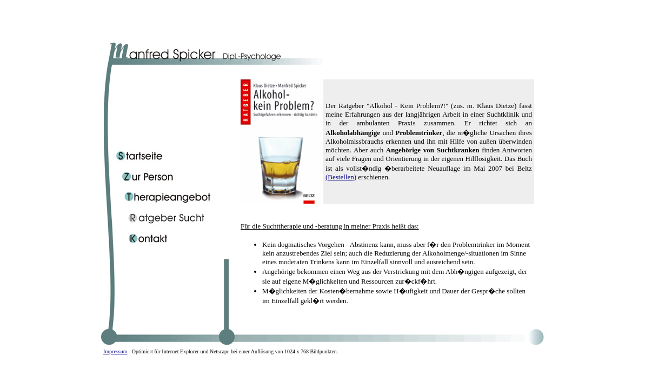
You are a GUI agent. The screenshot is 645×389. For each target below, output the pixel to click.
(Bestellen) (340, 177)
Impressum (115, 351)
